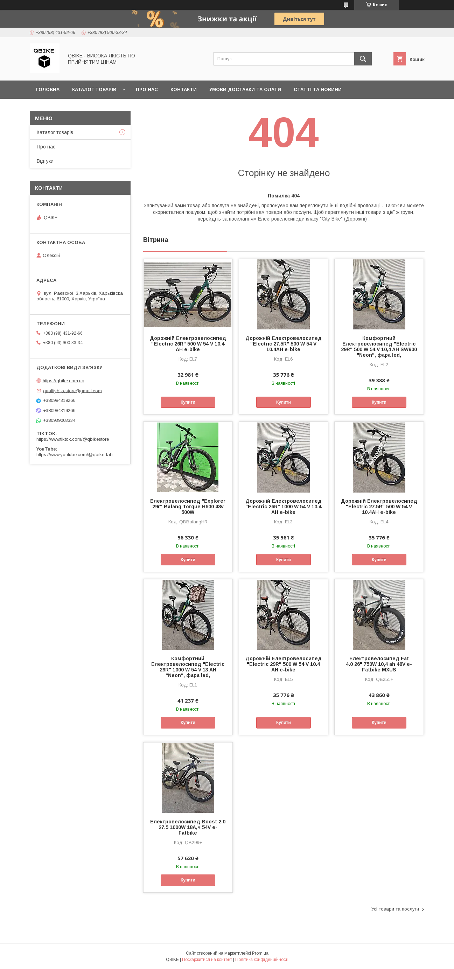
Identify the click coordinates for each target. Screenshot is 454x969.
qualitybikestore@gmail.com (72, 390)
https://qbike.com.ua (63, 380)
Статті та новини (318, 89)
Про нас (147, 89)
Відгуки (45, 161)
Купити (188, 402)
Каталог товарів (94, 89)
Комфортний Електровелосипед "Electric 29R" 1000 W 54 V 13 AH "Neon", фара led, (187, 667)
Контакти (183, 89)
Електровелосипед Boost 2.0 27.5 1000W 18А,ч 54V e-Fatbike (187, 827)
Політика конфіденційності (261, 959)
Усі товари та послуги (395, 909)
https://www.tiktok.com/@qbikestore (72, 439)
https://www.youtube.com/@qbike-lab (74, 454)
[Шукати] (363, 58)
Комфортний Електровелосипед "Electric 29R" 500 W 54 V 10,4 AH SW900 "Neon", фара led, (379, 346)
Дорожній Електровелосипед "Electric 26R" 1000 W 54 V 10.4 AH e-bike (283, 506)
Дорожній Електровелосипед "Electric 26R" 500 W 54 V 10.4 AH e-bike (188, 343)
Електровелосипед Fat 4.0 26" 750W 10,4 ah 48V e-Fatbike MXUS (379, 664)
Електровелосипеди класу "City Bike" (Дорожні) (313, 219)
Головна (48, 89)
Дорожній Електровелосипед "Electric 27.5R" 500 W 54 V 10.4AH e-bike (283, 343)
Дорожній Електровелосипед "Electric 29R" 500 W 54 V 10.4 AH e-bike (283, 664)
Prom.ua (260, 953)
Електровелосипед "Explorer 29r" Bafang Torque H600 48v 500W (187, 506)
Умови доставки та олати (245, 89)
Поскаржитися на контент (207, 959)
